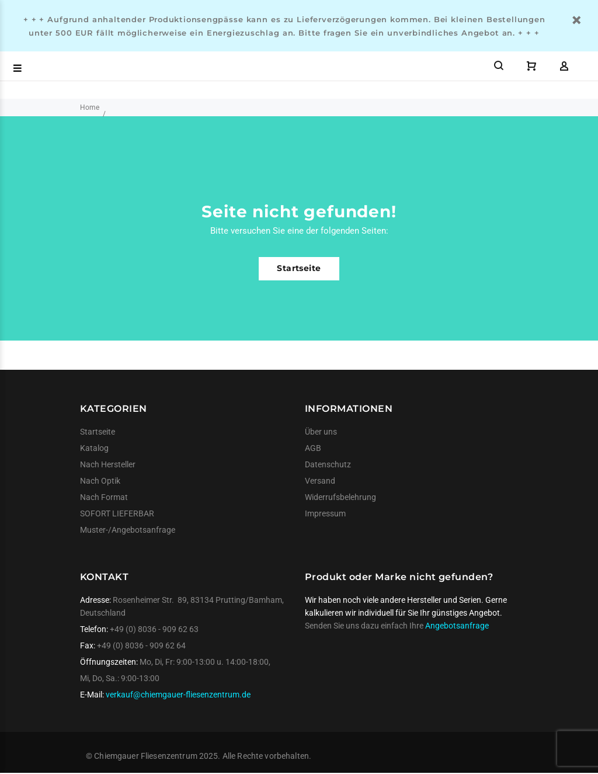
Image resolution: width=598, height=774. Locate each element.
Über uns (321, 431)
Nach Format (104, 497)
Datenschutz (328, 464)
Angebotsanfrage (457, 625)
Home (89, 107)
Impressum (325, 513)
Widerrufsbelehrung (340, 497)
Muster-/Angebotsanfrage (127, 529)
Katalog (94, 448)
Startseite (299, 268)
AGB (313, 448)
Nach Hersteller (107, 464)
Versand (320, 480)
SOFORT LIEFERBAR (117, 513)
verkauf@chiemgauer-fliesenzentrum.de (178, 694)
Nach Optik (100, 480)
